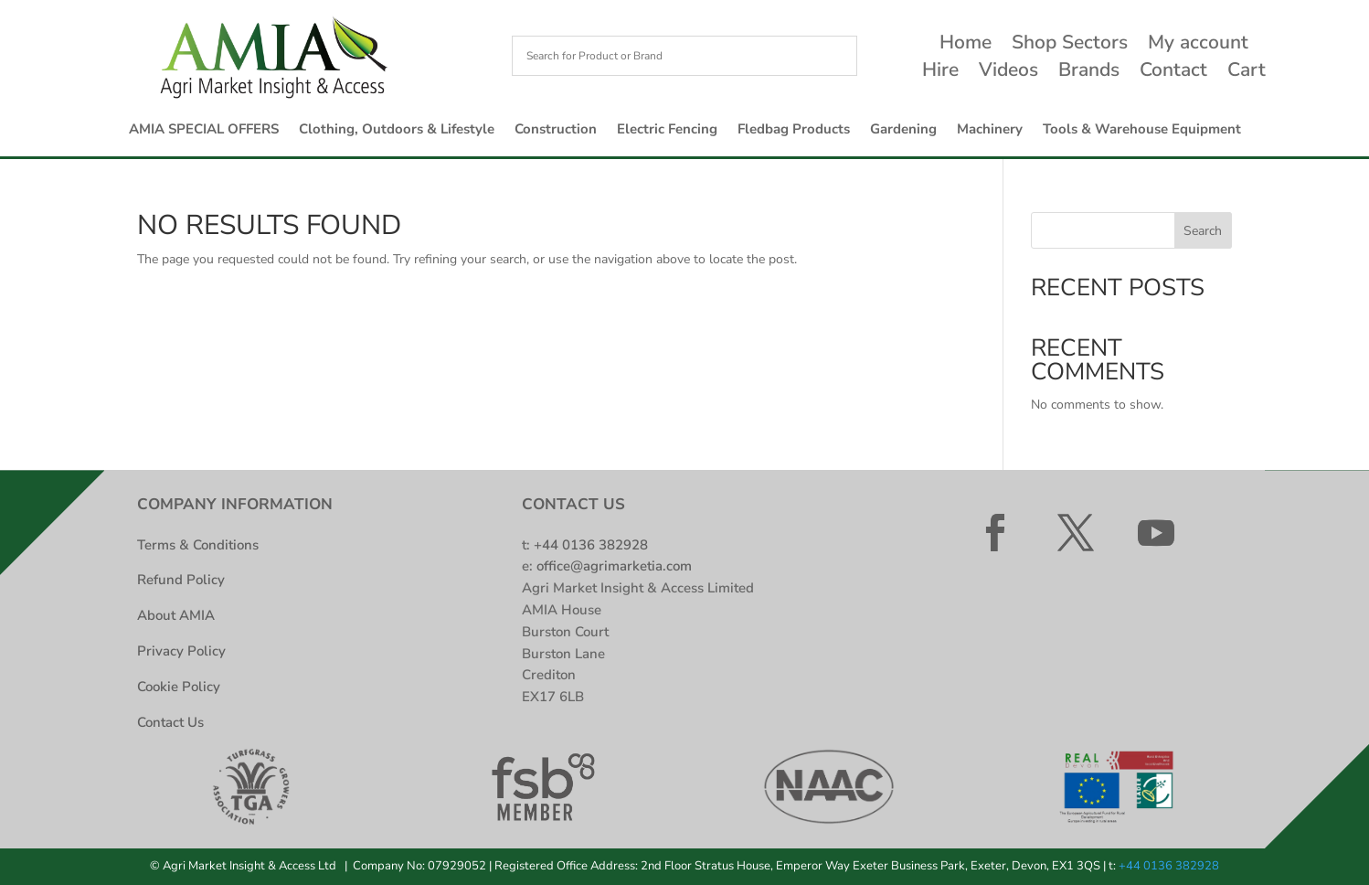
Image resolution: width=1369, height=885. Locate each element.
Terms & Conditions (198, 545)
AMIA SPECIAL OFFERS (204, 130)
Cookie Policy (178, 686)
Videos (1008, 72)
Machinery (990, 130)
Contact (1173, 72)
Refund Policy (181, 579)
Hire (940, 72)
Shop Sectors (1070, 45)
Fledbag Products (794, 130)
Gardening (903, 130)
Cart (1246, 72)
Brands (1089, 72)
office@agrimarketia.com (614, 566)
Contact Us (170, 722)
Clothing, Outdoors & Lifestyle (396, 130)
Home (965, 45)
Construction (556, 130)
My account (1198, 45)
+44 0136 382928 (591, 545)
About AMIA (176, 615)
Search (1202, 231)
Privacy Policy (181, 651)
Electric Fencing (667, 130)
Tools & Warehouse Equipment (1142, 130)
